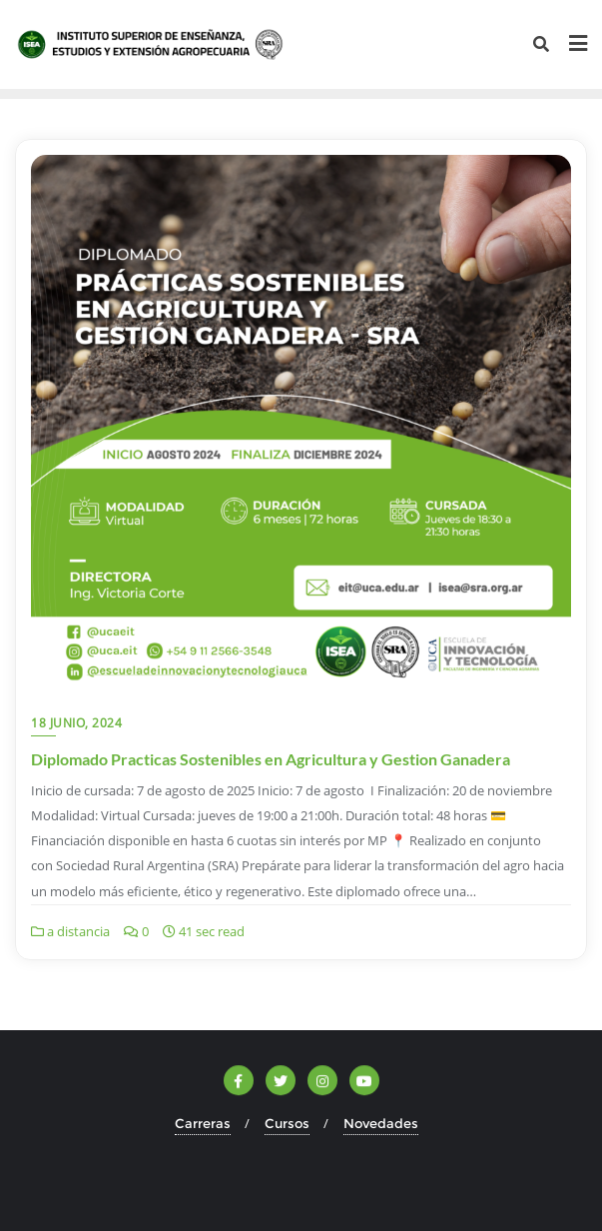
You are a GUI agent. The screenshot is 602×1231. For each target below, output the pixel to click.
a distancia (70, 931)
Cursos (287, 1123)
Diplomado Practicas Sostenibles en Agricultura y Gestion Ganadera (270, 758)
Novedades (380, 1123)
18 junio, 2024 (76, 722)
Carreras (203, 1123)
